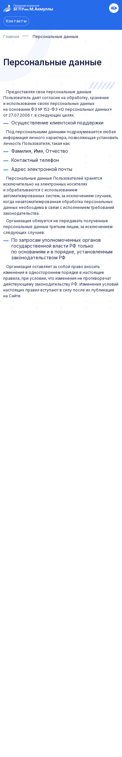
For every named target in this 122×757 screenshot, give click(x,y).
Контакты (16, 21)
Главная (11, 36)
